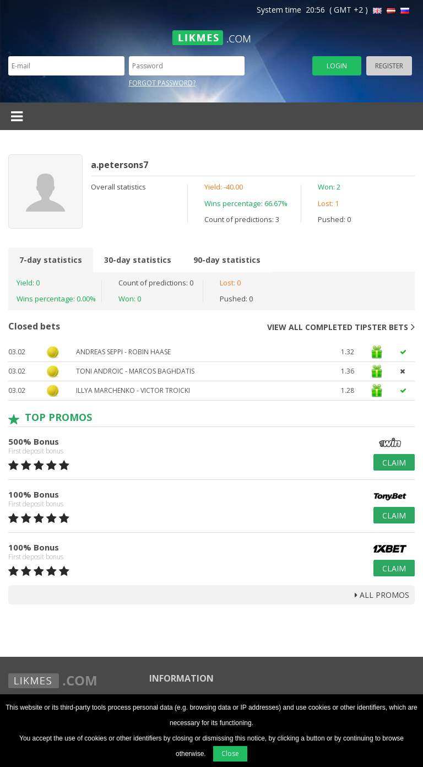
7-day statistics (50, 260)
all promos (382, 595)
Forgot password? (162, 83)
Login (337, 66)
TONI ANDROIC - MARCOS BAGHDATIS (135, 371)
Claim (394, 462)
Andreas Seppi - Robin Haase (123, 352)
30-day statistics (137, 260)
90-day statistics (227, 260)
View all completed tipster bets (341, 326)
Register (389, 66)
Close (230, 753)
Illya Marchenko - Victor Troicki (133, 390)
